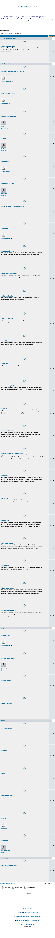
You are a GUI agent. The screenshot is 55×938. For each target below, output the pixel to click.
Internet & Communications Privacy (14, 206)
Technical (5, 858)
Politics (4, 751)
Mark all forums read (7, 883)
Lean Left (4, 476)
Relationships (6, 636)
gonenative (5, 171)
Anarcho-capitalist (8, 386)
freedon (4, 828)
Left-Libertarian (7, 543)
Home (25, 908)
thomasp (4, 103)
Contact (20, 912)
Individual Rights (7, 296)
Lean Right (5, 521)
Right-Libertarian (7, 588)
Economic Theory (7, 184)
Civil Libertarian (7, 431)
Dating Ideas (6, 681)
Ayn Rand (4, 228)
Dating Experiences (8, 658)
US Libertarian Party (8, 610)
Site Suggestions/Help (9, 866)
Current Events (6, 728)
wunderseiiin (6, 81)
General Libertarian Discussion (12, 71)
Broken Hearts (6, 703)
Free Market (5, 161)
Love (2, 628)
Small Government (8, 341)
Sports (3, 773)
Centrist (4, 408)
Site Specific (6, 64)
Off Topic (4, 840)
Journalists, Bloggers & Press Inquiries (27, 916)
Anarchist (5, 363)
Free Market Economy (9, 273)
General (4, 721)
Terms (23, 924)
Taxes (3, 139)
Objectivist (5, 565)
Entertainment (6, 796)
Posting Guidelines (8, 39)
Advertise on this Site (31, 912)
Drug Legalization (7, 251)
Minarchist (5, 498)
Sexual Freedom (7, 318)
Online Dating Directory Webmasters (28, 920)
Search (30, 908)
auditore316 (5, 238)
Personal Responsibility (9, 116)
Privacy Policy (30, 924)
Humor (3, 818)
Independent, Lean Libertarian (12, 453)
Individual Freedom (8, 94)
